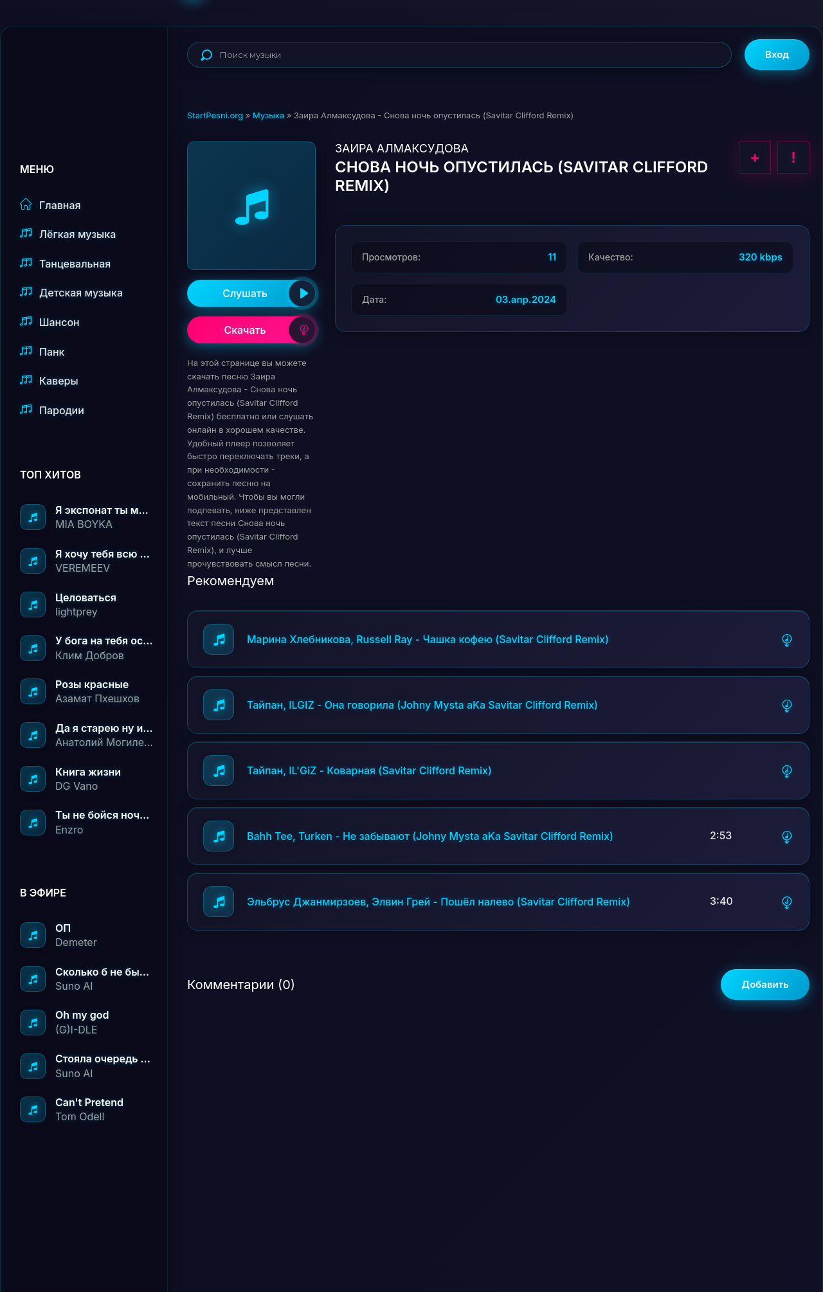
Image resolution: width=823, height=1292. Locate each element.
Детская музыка (71, 292)
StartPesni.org (215, 115)
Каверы (49, 380)
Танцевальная (65, 263)
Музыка (268, 115)
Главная (50, 205)
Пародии (52, 410)
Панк (42, 351)
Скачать (270, 329)
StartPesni (94, 68)
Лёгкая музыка (68, 234)
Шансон (50, 322)
